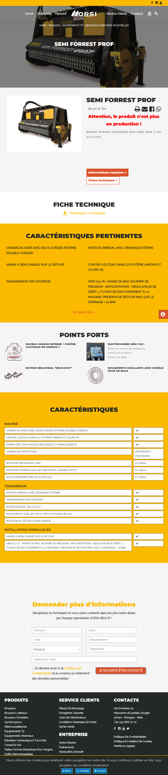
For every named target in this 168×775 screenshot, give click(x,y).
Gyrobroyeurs (13, 722)
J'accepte (83, 771)
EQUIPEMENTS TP (73, 25)
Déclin (67, 771)
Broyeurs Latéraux (15, 713)
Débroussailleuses (15, 726)
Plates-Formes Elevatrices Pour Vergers (28, 749)
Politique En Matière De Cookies (133, 741)
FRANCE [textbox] (39, 649)
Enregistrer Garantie (71, 713)
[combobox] (57, 649)
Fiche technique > (102, 180)
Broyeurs (10, 708)
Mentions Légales (124, 746)
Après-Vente (66, 726)
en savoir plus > (84, 312)
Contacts (137, 13)
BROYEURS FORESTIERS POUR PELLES (107, 25)
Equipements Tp (14, 731)
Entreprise (45, 13)
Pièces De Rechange (71, 708)
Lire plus (100, 771)
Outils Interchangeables (18, 754)
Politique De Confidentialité (130, 736)
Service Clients (116, 13)
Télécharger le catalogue (84, 213)
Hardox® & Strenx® (71, 751)
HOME (42, 25)
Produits (60, 13)
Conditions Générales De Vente (77, 722)
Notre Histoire (67, 742)
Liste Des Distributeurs (72, 717)
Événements (66, 747)
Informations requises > (107, 172)
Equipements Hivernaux (18, 735)
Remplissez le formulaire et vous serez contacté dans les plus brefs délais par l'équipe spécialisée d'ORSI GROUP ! (84, 615)
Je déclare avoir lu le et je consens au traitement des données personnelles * (61, 673)
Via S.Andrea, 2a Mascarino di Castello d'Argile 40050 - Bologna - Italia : (131, 715)
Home (29, 13)
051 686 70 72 (127, 722)
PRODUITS (54, 25)
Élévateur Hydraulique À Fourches (25, 740)
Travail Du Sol (12, 745)
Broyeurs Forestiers (16, 717)
